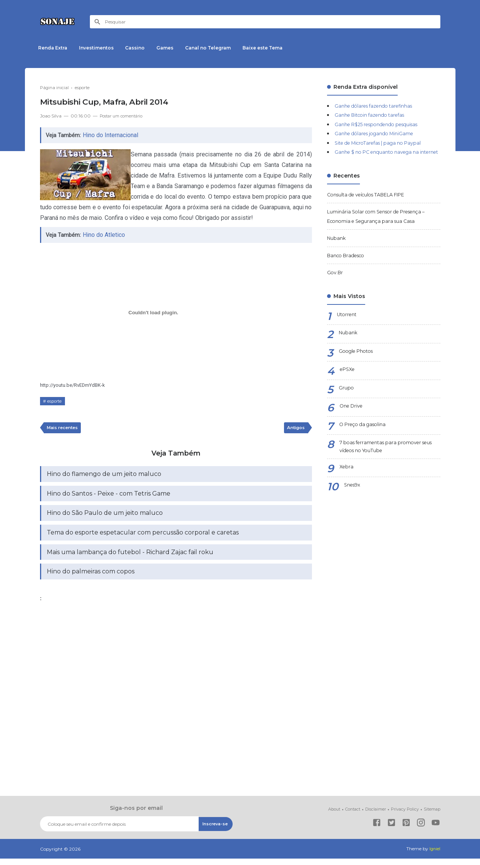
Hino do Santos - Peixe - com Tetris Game (108, 496)
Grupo (347, 397)
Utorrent (348, 324)
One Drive (353, 415)
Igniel (434, 855)
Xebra (347, 479)
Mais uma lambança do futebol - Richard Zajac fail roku (130, 557)
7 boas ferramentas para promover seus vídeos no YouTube (385, 457)
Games (177, 48)
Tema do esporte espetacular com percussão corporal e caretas (143, 537)
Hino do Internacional (112, 135)
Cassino (144, 48)
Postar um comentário (125, 116)
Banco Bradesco (348, 264)
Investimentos (101, 48)
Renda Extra (54, 48)
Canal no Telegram (224, 48)
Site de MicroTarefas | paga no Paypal (384, 142)
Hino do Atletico (105, 234)
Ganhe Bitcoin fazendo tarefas (375, 114)
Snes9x (353, 497)
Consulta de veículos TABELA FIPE (373, 203)
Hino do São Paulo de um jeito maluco (105, 516)
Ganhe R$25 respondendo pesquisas (383, 124)
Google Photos (359, 360)
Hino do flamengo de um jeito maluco (104, 475)
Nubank (337, 247)
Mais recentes (65, 428)
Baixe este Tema (282, 48)
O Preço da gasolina (365, 434)
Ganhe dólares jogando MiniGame (379, 133)
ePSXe (349, 379)
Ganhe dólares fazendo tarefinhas (379, 105)
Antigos (294, 428)
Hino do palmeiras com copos (90, 577)
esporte (56, 401)
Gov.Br (336, 281)
